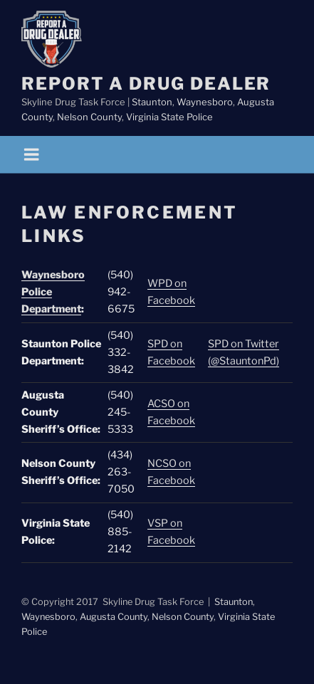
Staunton (152, 101)
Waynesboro (205, 101)
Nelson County (89, 116)
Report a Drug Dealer (146, 83)
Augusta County (113, 616)
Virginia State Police (169, 116)
